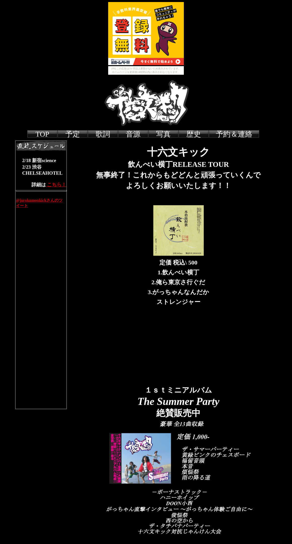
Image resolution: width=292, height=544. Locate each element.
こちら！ (56, 184)
